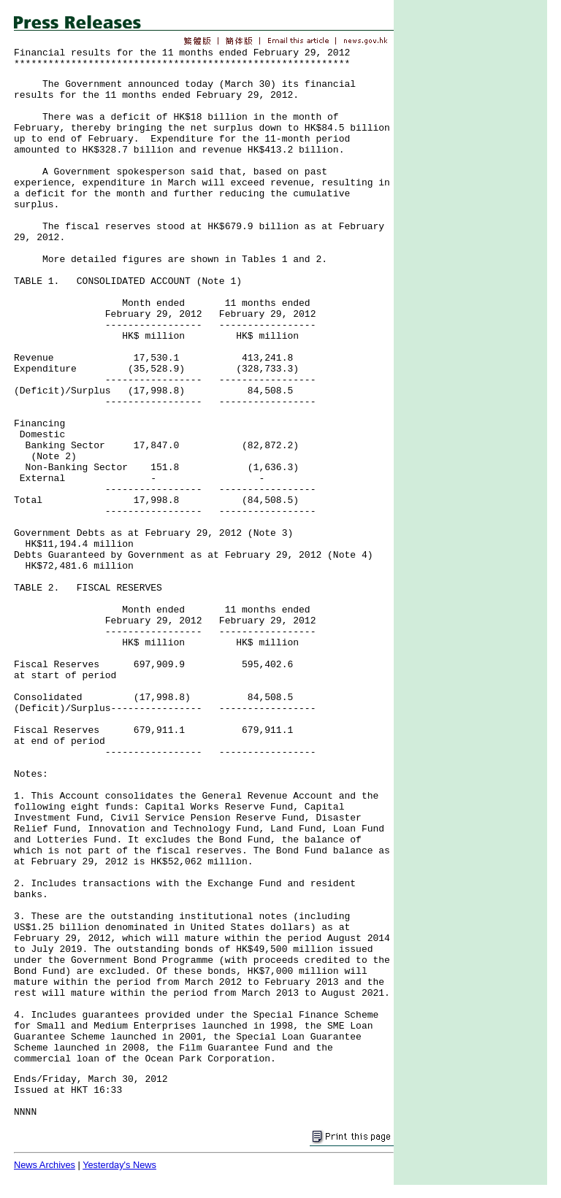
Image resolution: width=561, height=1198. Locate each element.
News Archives (44, 1164)
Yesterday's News (119, 1164)
